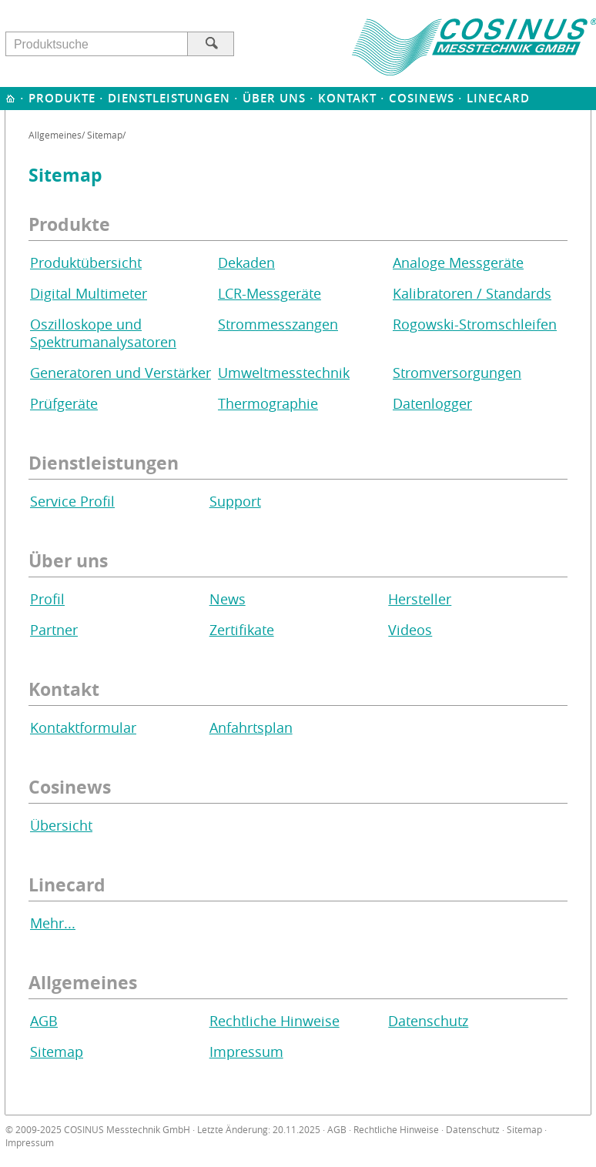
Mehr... (52, 923)
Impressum (246, 1052)
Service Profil (72, 501)
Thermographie (268, 404)
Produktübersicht (86, 263)
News (227, 599)
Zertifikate (241, 630)
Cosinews (421, 98)
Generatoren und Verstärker (120, 373)
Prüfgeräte (64, 404)
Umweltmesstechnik (284, 373)
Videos (410, 630)
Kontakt (347, 98)
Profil (47, 599)
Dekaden (246, 263)
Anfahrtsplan (251, 728)
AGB (44, 1021)
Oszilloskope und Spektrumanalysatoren (103, 333)
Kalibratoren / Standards (472, 294)
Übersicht (61, 825)
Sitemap (56, 1052)
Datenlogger (432, 404)
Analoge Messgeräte (458, 263)
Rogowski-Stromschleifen (475, 324)
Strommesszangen (278, 324)
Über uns (274, 98)
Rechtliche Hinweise (274, 1021)
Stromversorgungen (457, 373)
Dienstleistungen (169, 98)
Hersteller (419, 599)
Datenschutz (428, 1021)
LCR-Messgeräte (269, 294)
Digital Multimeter (88, 294)
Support (235, 501)
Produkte (61, 98)
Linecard (498, 98)
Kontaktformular (83, 728)
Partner (54, 630)
